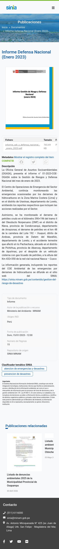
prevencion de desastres (17, 373)
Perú (9, 321)
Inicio (5, 27)
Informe (11, 301)
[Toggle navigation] (53, 7)
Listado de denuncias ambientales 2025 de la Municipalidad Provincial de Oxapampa (22, 480)
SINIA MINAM (14, 353)
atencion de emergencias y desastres (24, 368)
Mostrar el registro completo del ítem (34, 157)
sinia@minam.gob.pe (18, 518)
